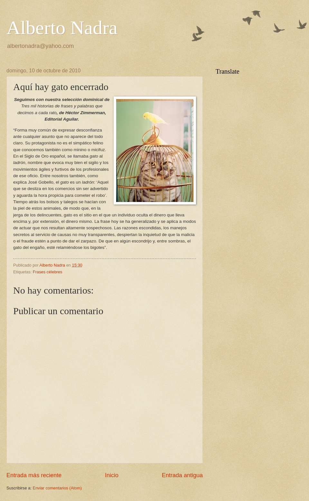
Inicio (111, 475)
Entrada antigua (182, 475)
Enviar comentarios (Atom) (57, 488)
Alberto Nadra (61, 27)
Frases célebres (47, 271)
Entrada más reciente (33, 475)
